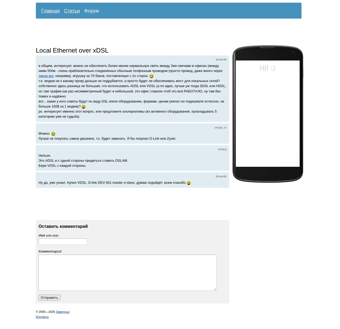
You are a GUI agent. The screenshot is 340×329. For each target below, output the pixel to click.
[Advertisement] (165, 33)
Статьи (72, 11)
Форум (91, 11)
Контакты (42, 323)
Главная (50, 11)
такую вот (46, 76)
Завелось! (63, 318)
